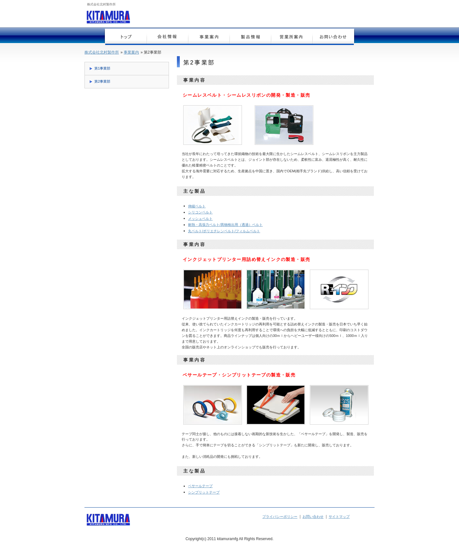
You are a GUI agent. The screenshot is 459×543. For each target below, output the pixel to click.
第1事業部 (102, 68)
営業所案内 (291, 37)
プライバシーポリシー (279, 516)
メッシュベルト (200, 218)
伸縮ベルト (197, 206)
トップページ (126, 37)
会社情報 (167, 37)
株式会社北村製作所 (101, 52)
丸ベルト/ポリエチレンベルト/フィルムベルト (224, 231)
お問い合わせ (333, 37)
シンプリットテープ (204, 492)
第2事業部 (102, 81)
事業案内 (208, 37)
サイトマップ (339, 516)
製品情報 (250, 37)
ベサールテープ (200, 486)
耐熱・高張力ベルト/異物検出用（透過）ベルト (225, 225)
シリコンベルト (200, 212)
